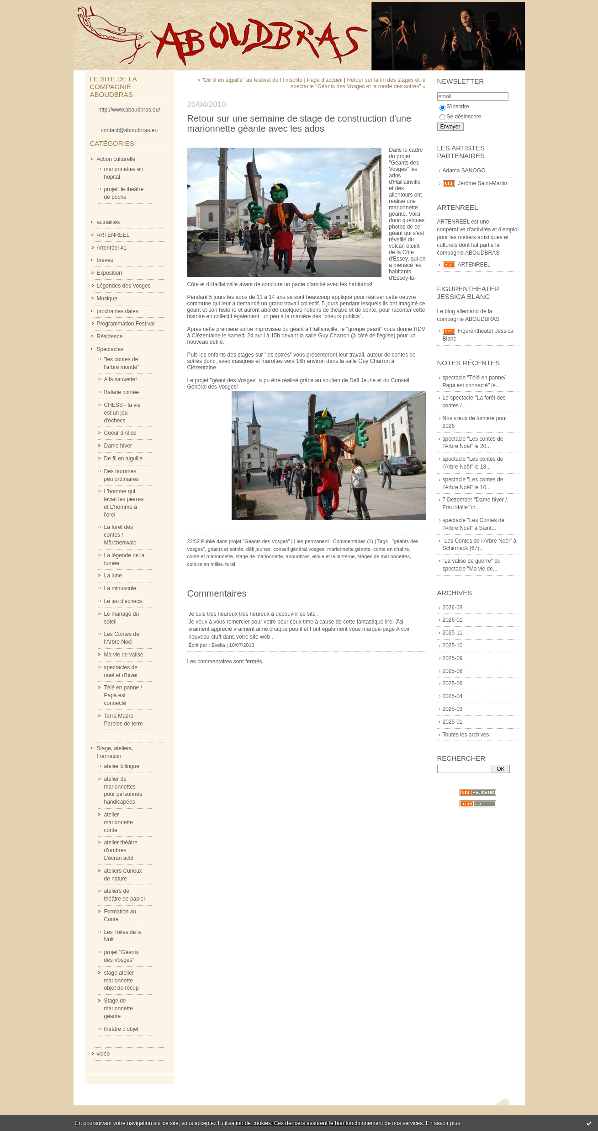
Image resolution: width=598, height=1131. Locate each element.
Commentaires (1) (353, 541)
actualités (108, 222)
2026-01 (453, 620)
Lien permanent (311, 541)
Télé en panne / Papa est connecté (123, 695)
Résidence (110, 336)
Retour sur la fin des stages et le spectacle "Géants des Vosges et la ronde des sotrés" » (358, 83)
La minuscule (120, 588)
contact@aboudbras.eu (129, 130)
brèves (105, 260)
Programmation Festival (126, 323)
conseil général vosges (298, 549)
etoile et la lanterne (333, 556)
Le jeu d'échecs (123, 601)
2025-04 (453, 696)
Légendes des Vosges (124, 286)
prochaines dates (117, 311)
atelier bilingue (121, 766)
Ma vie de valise (123, 654)
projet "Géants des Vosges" (259, 541)
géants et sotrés (225, 549)
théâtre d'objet (121, 1029)
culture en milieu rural (211, 564)
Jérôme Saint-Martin (482, 183)
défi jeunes (258, 549)
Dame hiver (118, 446)
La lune (113, 575)
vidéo (103, 1054)
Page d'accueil (325, 80)
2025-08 (453, 671)
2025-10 (453, 645)
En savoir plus (443, 1123)
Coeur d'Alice (120, 433)
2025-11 (453, 633)
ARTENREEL (113, 235)
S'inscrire (454, 106)
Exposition (109, 273)
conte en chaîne (391, 549)
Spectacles (110, 349)
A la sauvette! (120, 379)
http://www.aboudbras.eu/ (129, 110)
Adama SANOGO (464, 170)
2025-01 (453, 722)
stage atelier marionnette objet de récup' (122, 981)
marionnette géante (348, 549)
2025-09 (453, 658)
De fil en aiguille (123, 458)
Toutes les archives (466, 734)
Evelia (218, 645)
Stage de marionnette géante (118, 1008)
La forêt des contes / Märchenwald (120, 535)
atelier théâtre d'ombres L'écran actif (121, 850)
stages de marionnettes (384, 556)
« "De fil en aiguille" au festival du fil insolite (249, 80)
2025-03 (453, 709)
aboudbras (297, 556)
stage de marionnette (259, 556)
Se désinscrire (460, 116)
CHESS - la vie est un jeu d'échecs (122, 413)
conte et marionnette (210, 556)
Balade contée (121, 392)
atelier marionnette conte (118, 822)
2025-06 (453, 683)
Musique (107, 298)
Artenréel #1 (112, 248)
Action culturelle (116, 159)
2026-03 (453, 607)
